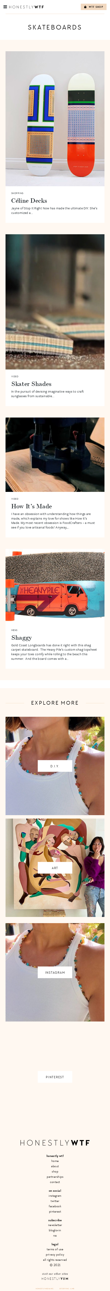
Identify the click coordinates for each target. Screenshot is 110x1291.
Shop (55, 1171)
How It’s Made (31, 506)
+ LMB (72, 1289)
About (55, 1166)
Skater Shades (31, 384)
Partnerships (55, 1177)
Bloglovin (55, 1230)
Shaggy (21, 637)
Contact (55, 1182)
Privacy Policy (55, 1254)
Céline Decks (29, 200)
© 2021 (55, 1265)
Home (55, 1161)
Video (15, 376)
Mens (14, 630)
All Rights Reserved (55, 1260)
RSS (55, 1235)
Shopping (17, 193)
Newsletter (55, 1225)
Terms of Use (55, 1249)
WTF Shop (93, 7)
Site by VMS (64, 1289)
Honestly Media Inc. (45, 1289)
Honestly (55, 1279)
